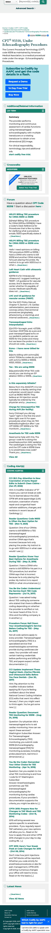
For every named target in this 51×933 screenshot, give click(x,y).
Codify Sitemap (31, 913)
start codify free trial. (20, 154)
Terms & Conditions (33, 915)
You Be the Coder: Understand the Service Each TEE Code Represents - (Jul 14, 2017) (24, 591)
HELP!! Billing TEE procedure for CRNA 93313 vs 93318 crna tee (24, 243)
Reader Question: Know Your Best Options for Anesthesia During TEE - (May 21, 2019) (24, 559)
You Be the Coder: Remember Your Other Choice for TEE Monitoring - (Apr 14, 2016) (24, 764)
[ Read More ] (16, 236)
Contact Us (7, 917)
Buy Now (13, 94)
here (38, 206)
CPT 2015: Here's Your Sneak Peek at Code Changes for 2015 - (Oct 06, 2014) (25, 848)
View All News (16, 899)
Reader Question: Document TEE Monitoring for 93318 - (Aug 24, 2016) (25, 715)
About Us (7, 913)
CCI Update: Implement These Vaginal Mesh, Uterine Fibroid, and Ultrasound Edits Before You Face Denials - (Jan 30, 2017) (24, 674)
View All (13, 457)
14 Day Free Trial (17, 88)
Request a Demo (18, 81)
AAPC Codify (8, 910)
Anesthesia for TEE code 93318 (24, 433)
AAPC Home (30, 910)
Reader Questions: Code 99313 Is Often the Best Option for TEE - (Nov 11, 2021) (24, 521)
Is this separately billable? (22, 383)
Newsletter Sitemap (10, 915)
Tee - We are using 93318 (21, 367)
